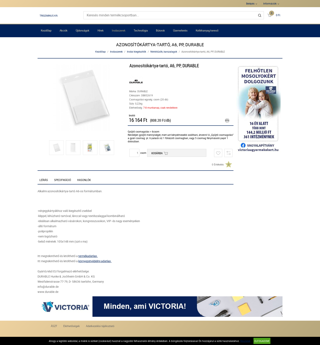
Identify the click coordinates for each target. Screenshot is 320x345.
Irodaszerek (119, 30)
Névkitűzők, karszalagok (163, 51)
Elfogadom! (261, 341)
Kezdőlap (46, 30)
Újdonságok (82, 30)
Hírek (101, 30)
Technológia (141, 30)
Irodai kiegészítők (136, 51)
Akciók (64, 30)
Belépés (250, 3)
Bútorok (160, 30)
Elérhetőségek (71, 326)
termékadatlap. (88, 256)
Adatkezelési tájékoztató (100, 326)
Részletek (245, 341)
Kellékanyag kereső (207, 30)
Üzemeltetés (180, 30)
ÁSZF (54, 326)
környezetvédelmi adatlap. (95, 261)
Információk (270, 3)
